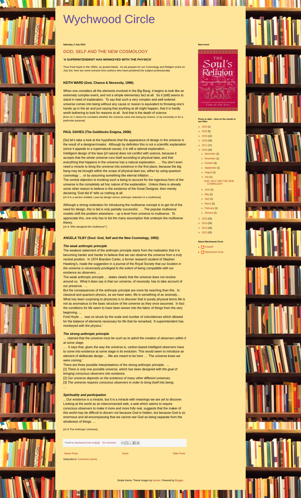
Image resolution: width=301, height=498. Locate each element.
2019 (205, 136)
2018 (205, 140)
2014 (205, 223)
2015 (205, 218)
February (210, 208)
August (209, 172)
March (208, 203)
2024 (205, 126)
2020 (205, 131)
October (209, 163)
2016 (205, 149)
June (207, 189)
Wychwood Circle (109, 19)
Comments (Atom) (87, 459)
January (209, 212)
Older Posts (179, 453)
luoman (156, 480)
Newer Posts (71, 453)
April (207, 198)
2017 (205, 145)
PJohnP (209, 247)
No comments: (110, 442)
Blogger (179, 480)
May (207, 194)
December (210, 153)
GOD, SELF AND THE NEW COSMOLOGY (105, 51)
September (211, 167)
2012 (205, 232)
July (207, 177)
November (210, 158)
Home (125, 453)
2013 (205, 228)
